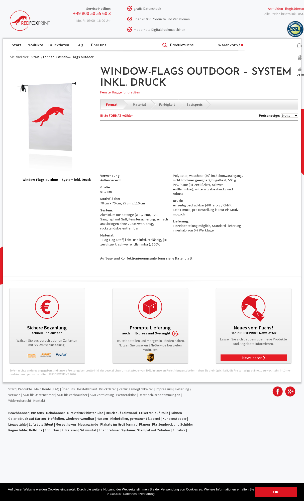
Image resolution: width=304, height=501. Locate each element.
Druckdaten (58, 44)
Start (16, 44)
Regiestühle (17, 430)
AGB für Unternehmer (39, 395)
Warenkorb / (230, 44)
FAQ (79, 44)
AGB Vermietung (102, 395)
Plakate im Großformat (118, 424)
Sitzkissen (69, 430)
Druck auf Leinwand (121, 413)
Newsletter (252, 357)
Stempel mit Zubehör (153, 430)
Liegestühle (17, 424)
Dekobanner (55, 413)
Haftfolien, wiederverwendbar (71, 418)
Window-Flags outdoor (75, 57)
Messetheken (66, 424)
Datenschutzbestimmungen (159, 395)
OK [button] (276, 492)
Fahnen (48, 57)
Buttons (37, 413)
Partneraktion (126, 395)
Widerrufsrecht (19, 400)
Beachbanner (18, 413)
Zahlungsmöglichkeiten (136, 389)
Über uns (98, 44)
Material (139, 104)
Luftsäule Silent (41, 424)
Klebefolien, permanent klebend (135, 418)
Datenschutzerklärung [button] (138, 494)
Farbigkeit (167, 104)
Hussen (102, 418)
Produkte (35, 44)
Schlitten (52, 430)
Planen (144, 424)
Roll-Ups (35, 430)
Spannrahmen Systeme (116, 430)
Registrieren (294, 8)
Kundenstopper (174, 418)
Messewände (88, 424)
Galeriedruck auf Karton (27, 418)
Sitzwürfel (88, 430)
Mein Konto (42, 389)
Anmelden (275, 8)
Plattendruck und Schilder (172, 424)
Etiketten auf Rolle (153, 413)
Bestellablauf (87, 389)
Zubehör (178, 430)
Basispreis (194, 104)
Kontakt (39, 400)
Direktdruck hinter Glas (85, 413)
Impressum (164, 389)
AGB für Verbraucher (72, 395)
